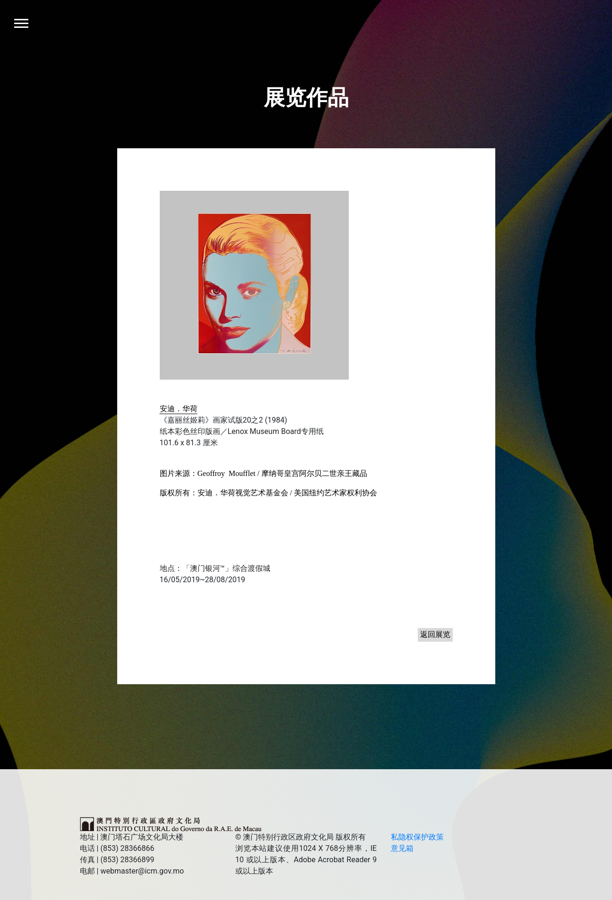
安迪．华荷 (179, 408)
